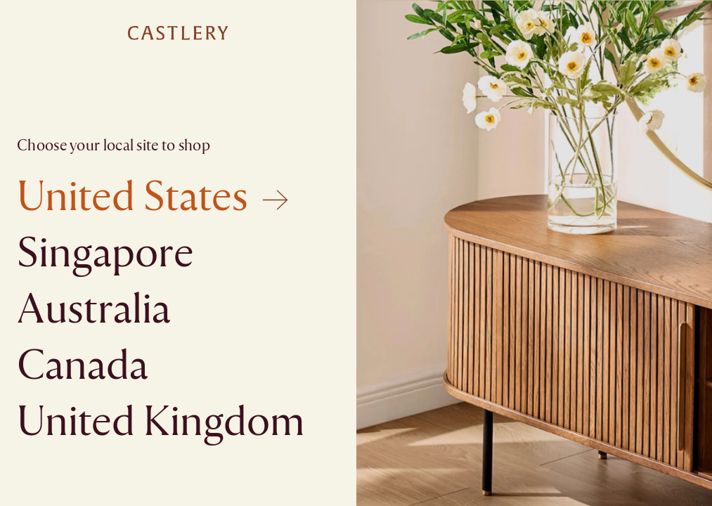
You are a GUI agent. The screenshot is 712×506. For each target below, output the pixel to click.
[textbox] (356, 253)
